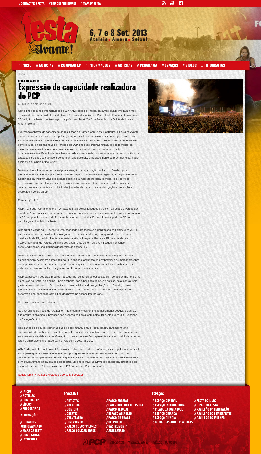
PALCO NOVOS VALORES (81, 427)
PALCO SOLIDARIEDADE (80, 431)
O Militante (139, 443)
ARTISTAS (72, 401)
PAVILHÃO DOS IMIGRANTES (213, 414)
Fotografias (213, 65)
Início (25, 65)
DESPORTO (114, 422)
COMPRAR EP (29, 400)
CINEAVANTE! (74, 422)
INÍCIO (25, 392)
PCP (95, 442)
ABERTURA (72, 405)
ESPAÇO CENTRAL (165, 401)
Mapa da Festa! (91, 3)
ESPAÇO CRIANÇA (165, 414)
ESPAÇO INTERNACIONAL (169, 405)
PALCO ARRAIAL (117, 401)
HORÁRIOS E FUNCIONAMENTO (31, 424)
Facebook (180, 4)
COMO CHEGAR (30, 435)
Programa (147, 65)
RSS (163, 4)
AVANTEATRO (74, 418)
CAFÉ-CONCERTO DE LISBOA (124, 405)
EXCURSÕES (28, 439)
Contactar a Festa (31, 3)
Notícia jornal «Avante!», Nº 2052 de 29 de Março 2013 (50, 374)
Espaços (170, 65)
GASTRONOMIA (116, 427)
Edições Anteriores (62, 3)
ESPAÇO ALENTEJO (119, 414)
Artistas (123, 65)
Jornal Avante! (118, 443)
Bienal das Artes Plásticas (173, 422)
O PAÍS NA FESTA (206, 405)
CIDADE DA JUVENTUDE (168, 409)
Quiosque (171, 443)
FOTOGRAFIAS (30, 409)
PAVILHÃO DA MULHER (209, 418)
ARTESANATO (115, 431)
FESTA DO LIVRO (205, 401)
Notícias (44, 65)
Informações (98, 65)
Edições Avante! (158, 443)
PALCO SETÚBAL (117, 409)
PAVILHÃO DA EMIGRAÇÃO (211, 409)
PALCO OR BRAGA (118, 418)
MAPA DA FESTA (31, 431)
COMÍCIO (71, 409)
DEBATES (71, 414)
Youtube (172, 4)
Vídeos (190, 65)
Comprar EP (69, 65)
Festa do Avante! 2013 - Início (50, 33)
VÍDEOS (26, 404)
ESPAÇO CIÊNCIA (164, 418)
